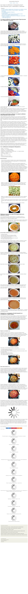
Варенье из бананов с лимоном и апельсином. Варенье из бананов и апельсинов (12, 557)
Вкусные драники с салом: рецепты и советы (7, 553)
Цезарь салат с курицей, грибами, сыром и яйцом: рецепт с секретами (11, 552)
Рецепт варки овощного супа (6, 17)
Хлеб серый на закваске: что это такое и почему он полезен (9, 556)
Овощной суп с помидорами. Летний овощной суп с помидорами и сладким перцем (13, 15)
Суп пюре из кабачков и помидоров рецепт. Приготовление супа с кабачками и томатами (14, 9)
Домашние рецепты (14, 1)
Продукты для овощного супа (6, 16)
